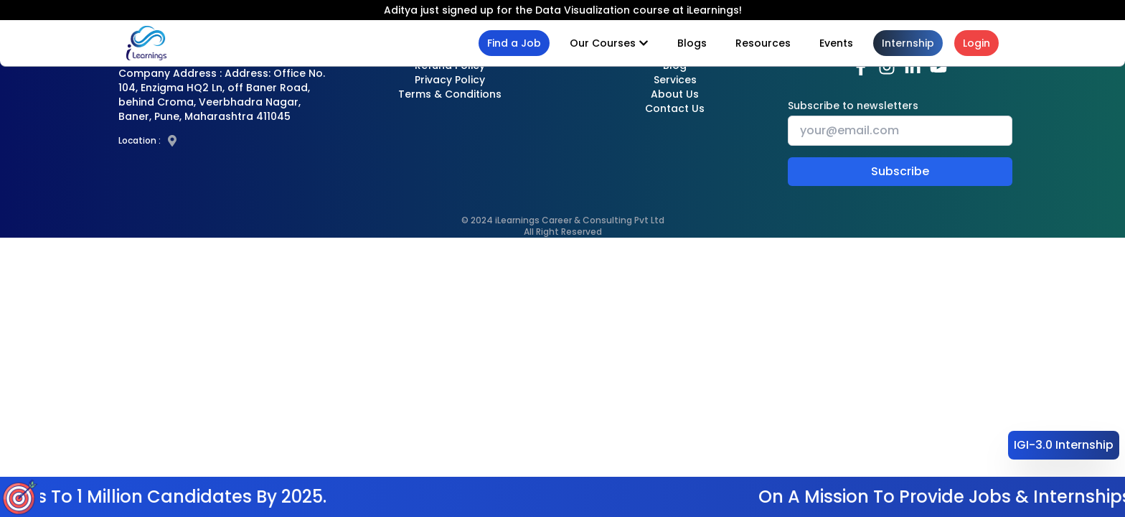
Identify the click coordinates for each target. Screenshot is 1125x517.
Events (836, 43)
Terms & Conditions (450, 94)
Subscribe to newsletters (853, 105)
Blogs (692, 43)
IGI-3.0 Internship (1064, 445)
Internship (908, 43)
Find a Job (514, 43)
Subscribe (900, 171)
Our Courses (609, 43)
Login (976, 43)
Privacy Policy (450, 80)
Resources (763, 43)
